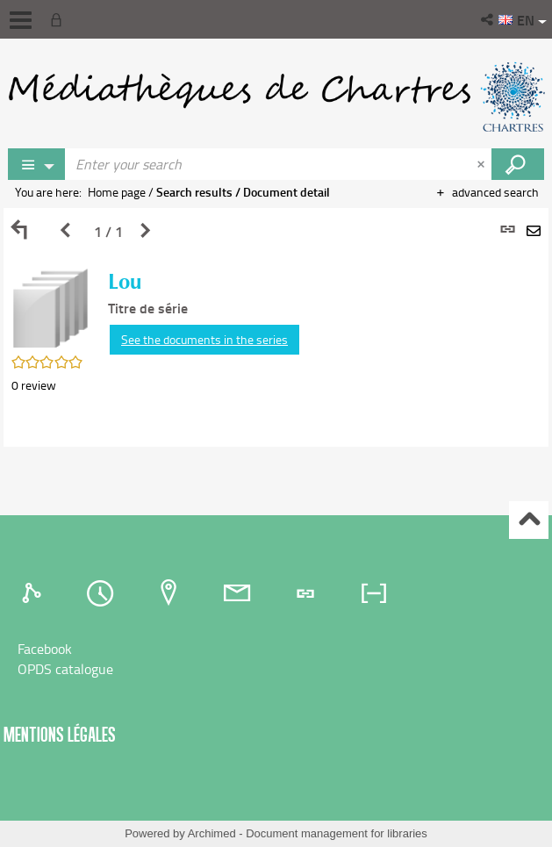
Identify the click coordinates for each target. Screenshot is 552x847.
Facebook (45, 648)
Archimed (212, 833)
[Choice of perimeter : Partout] (37, 164)
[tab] (34, 593)
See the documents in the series (204, 339)
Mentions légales (60, 734)
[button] (488, 19)
